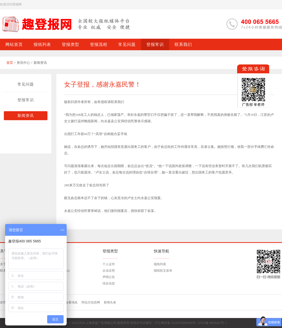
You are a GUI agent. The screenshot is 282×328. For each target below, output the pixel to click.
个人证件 (109, 264)
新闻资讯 (25, 116)
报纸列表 (160, 264)
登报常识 (25, 100)
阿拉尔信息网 (91, 302)
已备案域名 (70, 302)
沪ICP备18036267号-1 (212, 323)
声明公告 (109, 277)
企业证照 (109, 270)
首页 (9, 63)
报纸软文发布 (163, 270)
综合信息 (109, 283)
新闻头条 (110, 302)
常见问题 (25, 84)
